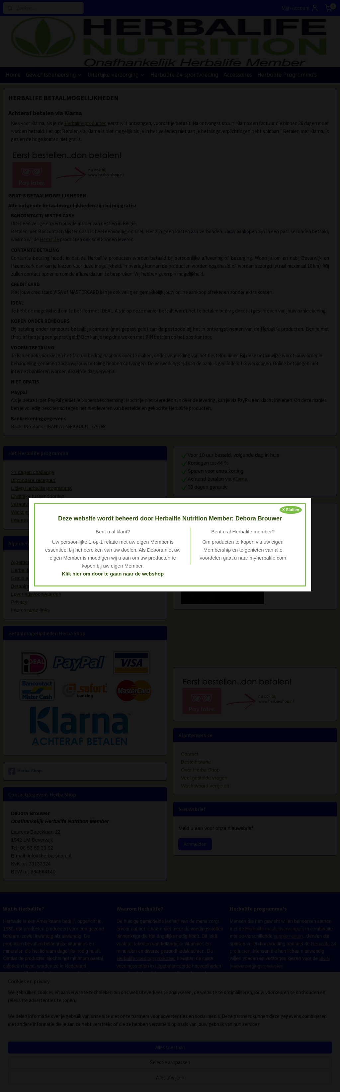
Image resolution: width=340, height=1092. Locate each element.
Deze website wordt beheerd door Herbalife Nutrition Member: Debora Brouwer (170, 518)
